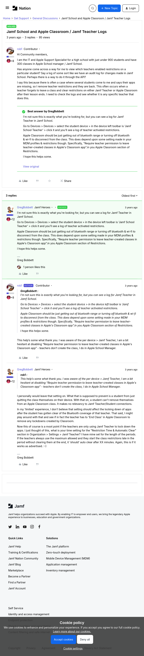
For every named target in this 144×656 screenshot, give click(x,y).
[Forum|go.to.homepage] (22, 8)
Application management (61, 564)
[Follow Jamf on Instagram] (32, 527)
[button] (7, 8)
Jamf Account (17, 588)
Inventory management (60, 570)
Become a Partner (19, 576)
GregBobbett (25, 207)
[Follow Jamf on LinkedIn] (17, 527)
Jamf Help (14, 546)
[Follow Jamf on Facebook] (39, 527)
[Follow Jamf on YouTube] (25, 526)
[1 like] (31, 267)
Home (6, 18)
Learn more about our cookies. (72, 631)
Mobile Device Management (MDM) (68, 558)
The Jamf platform (57, 546)
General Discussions (45, 18)
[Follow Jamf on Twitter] (10, 526)
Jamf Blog (14, 564)
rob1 (19, 49)
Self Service (15, 608)
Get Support (21, 18)
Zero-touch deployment (60, 552)
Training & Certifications (23, 552)
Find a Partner (17, 582)
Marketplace (16, 570)
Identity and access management (28, 614)
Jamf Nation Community (23, 558)
